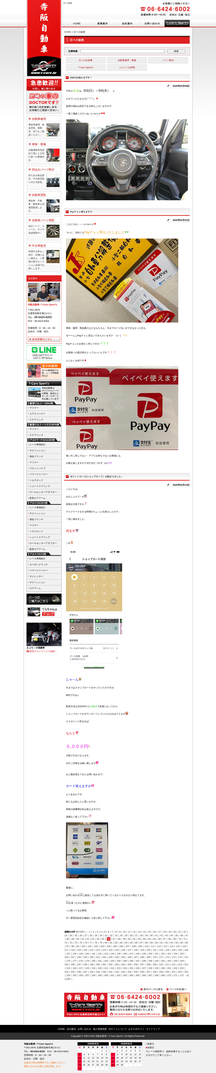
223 (119, 968)
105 (115, 946)
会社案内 (32, 278)
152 (163, 953)
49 (72, 939)
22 (185, 931)
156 (66, 957)
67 (164, 939)
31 (106, 935)
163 (110, 957)
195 (66, 964)
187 (138, 960)
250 (167, 972)
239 (98, 972)
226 (138, 968)
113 (165, 946)
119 (79, 950)
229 (156, 968)
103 (102, 946)
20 (174, 931)
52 (88, 939)
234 (66, 972)
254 (68, 975)
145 (119, 953)
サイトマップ (153, 1029)
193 (175, 960)
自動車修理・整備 (127, 60)
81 (111, 942)
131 (155, 950)
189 (150, 960)
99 (78, 946)
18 (164, 931)
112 (159, 946)
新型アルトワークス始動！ (43, 651)
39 (146, 935)
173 (174, 957)
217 (81, 968)
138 (75, 953)
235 (73, 972)
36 (131, 935)
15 (149, 931)
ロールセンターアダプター (43, 492)
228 (150, 968)
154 (175, 953)
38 (141, 935)
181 (100, 960)
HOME (67, 32)
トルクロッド (36, 480)
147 (131, 953)
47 (186, 935)
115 (178, 946)
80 (106, 942)
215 (68, 968)
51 (82, 939)
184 (119, 960)
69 (174, 939)
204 (123, 964)
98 (72, 946)
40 (151, 935)
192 (169, 960)
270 (169, 975)
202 (110, 964)
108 (134, 946)
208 (148, 964)
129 (142, 950)
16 (154, 931)
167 (136, 957)
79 (101, 942)
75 (81, 942)
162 (104, 957)
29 (96, 935)
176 (68, 960)
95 (181, 942)
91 (161, 942)
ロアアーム (35, 588)
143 (106, 953)
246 (142, 972)
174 (180, 957)
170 (155, 957)
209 (155, 964)
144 (112, 953)
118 (73, 950)
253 (186, 972)
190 (156, 960)
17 (159, 931)
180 (93, 960)
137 (68, 953)
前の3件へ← (82, 931)
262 (119, 975)
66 (159, 939)
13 (139, 931)
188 (144, 960)
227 (144, 968)
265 (138, 975)
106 (121, 946)
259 (100, 975)
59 (124, 939)
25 (76, 935)
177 (75, 960)
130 (148, 950)
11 (129, 931)
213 (180, 964)
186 (131, 960)
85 (131, 942)
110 (146, 946)
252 (180, 972)
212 (174, 964)
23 (66, 935)
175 (186, 957)
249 (161, 972)
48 (67, 939)
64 (149, 939)
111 (153, 946)
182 (106, 960)
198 (85, 964)
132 (161, 950)
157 (73, 957)
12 (134, 931)
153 (169, 953)
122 (98, 950)
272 (182, 975)
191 (163, 960)
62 (139, 939)
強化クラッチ (36, 456)
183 (112, 960)
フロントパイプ (37, 468)
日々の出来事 (85, 60)
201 (104, 964)
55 (103, 939)
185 (125, 960)
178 (81, 960)
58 (119, 939)
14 (144, 931)
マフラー (34, 407)
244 (129, 972)
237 (85, 972)
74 (76, 942)
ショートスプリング (39, 486)
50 (78, 939)
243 (123, 972)
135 (180, 950)
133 (167, 950)
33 (116, 935)
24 (70, 935)
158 (79, 957)
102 (96, 946)
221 (106, 968)
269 (163, 975)
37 (136, 935)
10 (124, 931)
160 (92, 957)
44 (171, 935)
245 (136, 972)
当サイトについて (117, 1029)
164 (117, 957)
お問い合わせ (84, 1029)
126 (123, 950)
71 (185, 939)
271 (175, 975)
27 (86, 935)
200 (98, 964)
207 (142, 964)
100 (83, 946)
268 (156, 975)
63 (144, 939)
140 (87, 953)
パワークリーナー (38, 474)
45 (176, 935)
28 (91, 935)
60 (129, 939)
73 (70, 942)
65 (154, 939)
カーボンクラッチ (38, 564)
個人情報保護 (100, 1029)
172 (167, 957)
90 (156, 942)
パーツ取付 (168, 60)
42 (161, 935)
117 (66, 950)
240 (104, 972)
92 (166, 942)
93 (171, 942)
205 (129, 964)
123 (104, 950)
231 (169, 968)
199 (92, 964)
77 (91, 942)
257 (87, 975)
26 (81, 935)
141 (93, 953)
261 (112, 975)
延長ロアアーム (37, 498)
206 (136, 964)
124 (110, 950)
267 (150, 975)
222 (112, 968)
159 (85, 957)
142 (100, 953)
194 (182, 960)
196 (73, 964)
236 (79, 972)
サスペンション (37, 450)
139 (81, 953)
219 (93, 968)
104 (109, 946)
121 (92, 950)
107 (127, 946)
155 (182, 953)
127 (129, 950)
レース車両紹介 (37, 444)
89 (151, 942)
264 (131, 975)
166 (129, 957)
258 (93, 975)
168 (142, 957)
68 (169, 939)
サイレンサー (36, 576)
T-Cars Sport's (85, 67)
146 (125, 953)
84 (126, 942)
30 (101, 935)
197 (79, 964)
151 (156, 953)
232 (175, 968)
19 (169, 931)
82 (116, 942)
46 (181, 935)
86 (136, 942)
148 (138, 953)
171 (161, 957)
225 (131, 968)
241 (110, 972)
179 (87, 960)
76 (86, 942)
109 (140, 946)
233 (182, 968)
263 (125, 975)
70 (179, 939)
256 (81, 975)
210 (161, 964)
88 (146, 942)
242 (117, 972)
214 (186, 964)
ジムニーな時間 (127, 67)
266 (144, 975)
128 (136, 950)
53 (93, 939)
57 (114, 939)
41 (156, 935)
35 (126, 935)
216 (75, 968)
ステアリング (36, 419)
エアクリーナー (37, 413)
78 (96, 942)
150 (150, 953)
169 (148, 957)
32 (111, 935)
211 (167, 964)
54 (98, 939)
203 (117, 964)
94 (176, 942)
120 (85, 950)
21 (179, 931)
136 (186, 950)
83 (121, 942)
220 (100, 968)
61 (134, 939)
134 (174, 950)
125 (117, 950)
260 (106, 975)
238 (92, 972)
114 (172, 946)
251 (174, 972)
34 (121, 935)
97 (67, 946)
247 (148, 972)
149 (144, 953)
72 (66, 942)
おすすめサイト (136, 1029)
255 (75, 975)
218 (87, 968)
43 (166, 935)
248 (155, 972)
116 (184, 946)
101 (90, 946)
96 (186, 942)
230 (163, 968)
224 (125, 968)
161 (98, 957)
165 (123, 957)
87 (141, 942)
